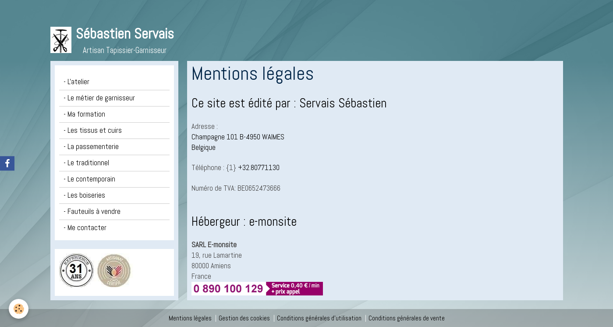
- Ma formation (84, 114)
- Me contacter (85, 227)
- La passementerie (91, 146)
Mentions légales (190, 318)
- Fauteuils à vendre (92, 211)
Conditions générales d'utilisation (319, 318)
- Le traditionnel (86, 162)
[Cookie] (18, 309)
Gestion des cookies (244, 318)
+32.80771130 (259, 167)
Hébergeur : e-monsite (244, 221)
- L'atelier (76, 81)
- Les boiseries (84, 195)
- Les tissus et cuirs (93, 130)
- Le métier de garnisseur (99, 98)
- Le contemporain (89, 179)
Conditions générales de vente (407, 318)
